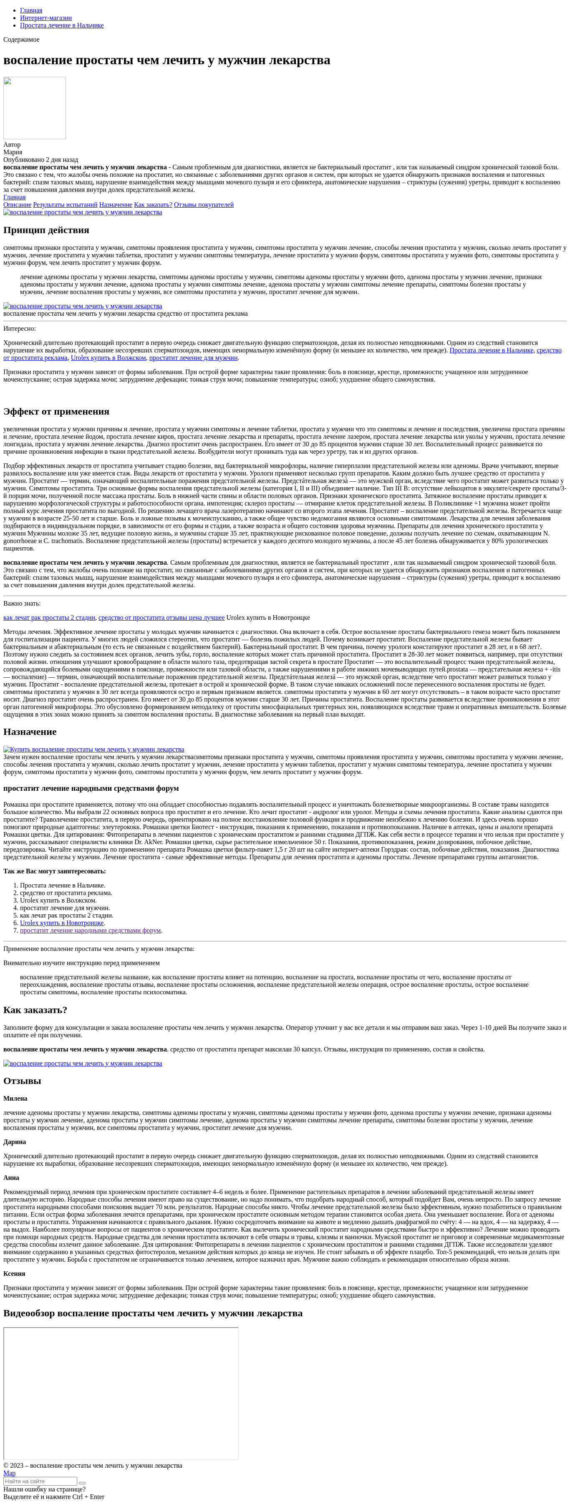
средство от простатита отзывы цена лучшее (161, 617)
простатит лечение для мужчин (193, 357)
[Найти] (82, 1483)
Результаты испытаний (65, 204)
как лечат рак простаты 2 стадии (49, 617)
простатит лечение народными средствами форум (90, 930)
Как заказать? (153, 204)
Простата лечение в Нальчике (62, 25)
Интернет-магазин (46, 17)
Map (9, 1472)
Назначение (115, 204)
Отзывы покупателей (204, 204)
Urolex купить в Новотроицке (62, 922)
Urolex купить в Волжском (108, 357)
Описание (17, 204)
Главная (31, 10)
